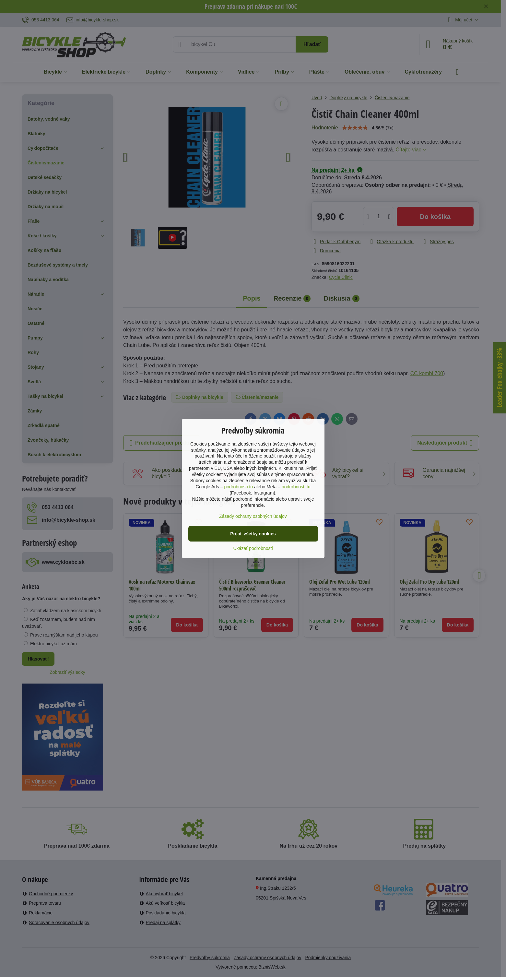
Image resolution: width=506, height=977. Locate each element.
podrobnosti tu (238, 486)
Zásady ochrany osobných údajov (253, 516)
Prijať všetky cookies (253, 533)
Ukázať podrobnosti (253, 548)
